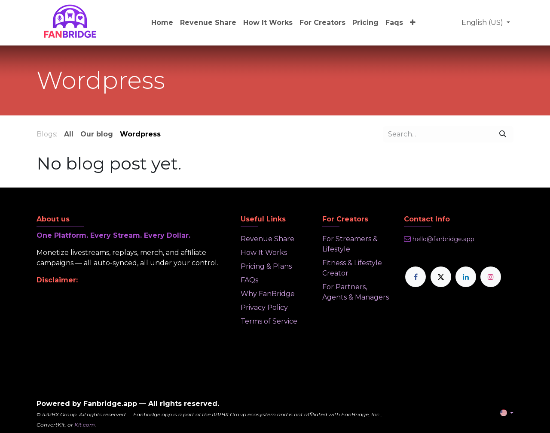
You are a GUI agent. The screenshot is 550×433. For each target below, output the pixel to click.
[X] (441, 276)
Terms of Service (269, 321)
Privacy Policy (264, 307)
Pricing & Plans (266, 266)
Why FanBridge (268, 294)
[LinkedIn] (465, 276)
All (68, 134)
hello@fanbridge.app (443, 239)
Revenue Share (267, 239)
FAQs (249, 280)
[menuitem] (162, 22)
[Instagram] (490, 276)
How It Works (264, 252)
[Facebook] (415, 276)
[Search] (502, 134)
